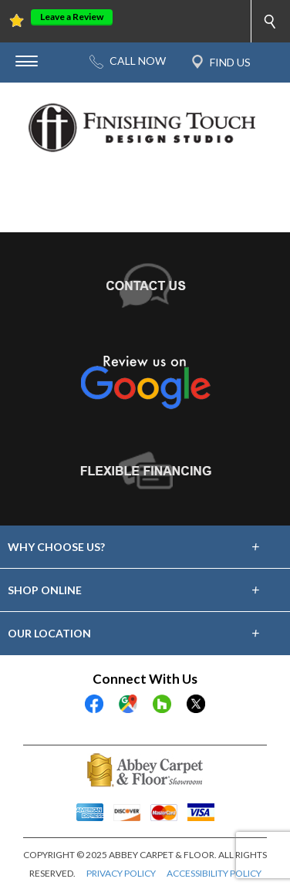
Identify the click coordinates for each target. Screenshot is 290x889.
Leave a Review (71, 16)
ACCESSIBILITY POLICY (214, 873)
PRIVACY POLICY (121, 873)
